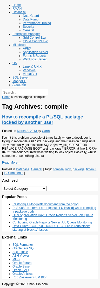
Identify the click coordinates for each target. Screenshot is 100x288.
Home (16, 5)
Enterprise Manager (26, 34)
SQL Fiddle (20, 252)
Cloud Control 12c (35, 41)
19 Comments (13, 173)
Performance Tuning (37, 23)
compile (58, 169)
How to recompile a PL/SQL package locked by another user (42, 119)
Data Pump (30, 19)
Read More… (11, 162)
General (28, 30)
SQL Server (20, 77)
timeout (91, 169)
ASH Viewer (20, 255)
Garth (46, 131)
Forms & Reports (34, 56)
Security (28, 27)
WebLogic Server (35, 59)
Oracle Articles (22, 274)
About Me (19, 85)
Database (19, 12)
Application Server (35, 52)
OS (14, 63)
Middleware (20, 45)
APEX (27, 48)
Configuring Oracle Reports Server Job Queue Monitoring (52, 222)
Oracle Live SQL (23, 248)
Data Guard (31, 16)
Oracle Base (21, 266)
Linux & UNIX (32, 66)
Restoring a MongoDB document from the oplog (45, 204)
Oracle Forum (21, 263)
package (78, 169)
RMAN (17, 8)
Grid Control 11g (34, 37)
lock (68, 169)
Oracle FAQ (20, 270)
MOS (15, 259)
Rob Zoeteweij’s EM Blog (29, 277)
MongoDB (19, 81)
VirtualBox (30, 74)
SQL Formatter (22, 245)
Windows (29, 70)
